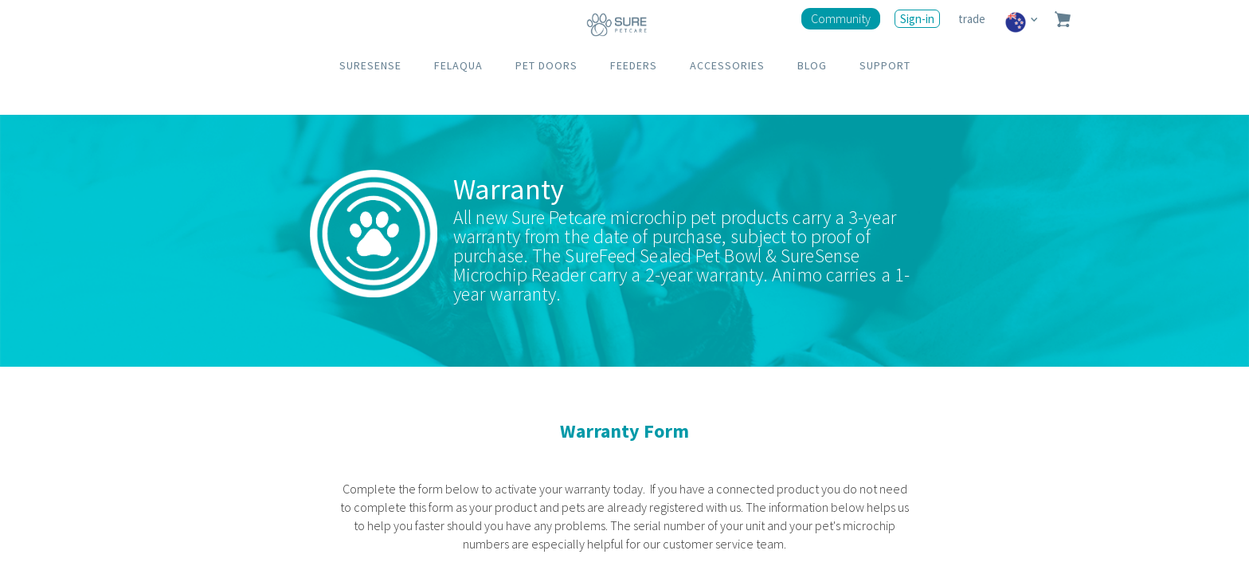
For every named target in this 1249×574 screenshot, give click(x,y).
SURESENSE (370, 65)
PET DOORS (546, 65)
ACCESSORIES (727, 65)
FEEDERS (633, 65)
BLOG (812, 65)
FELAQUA (458, 65)
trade (973, 18)
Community (841, 18)
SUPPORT (884, 65)
